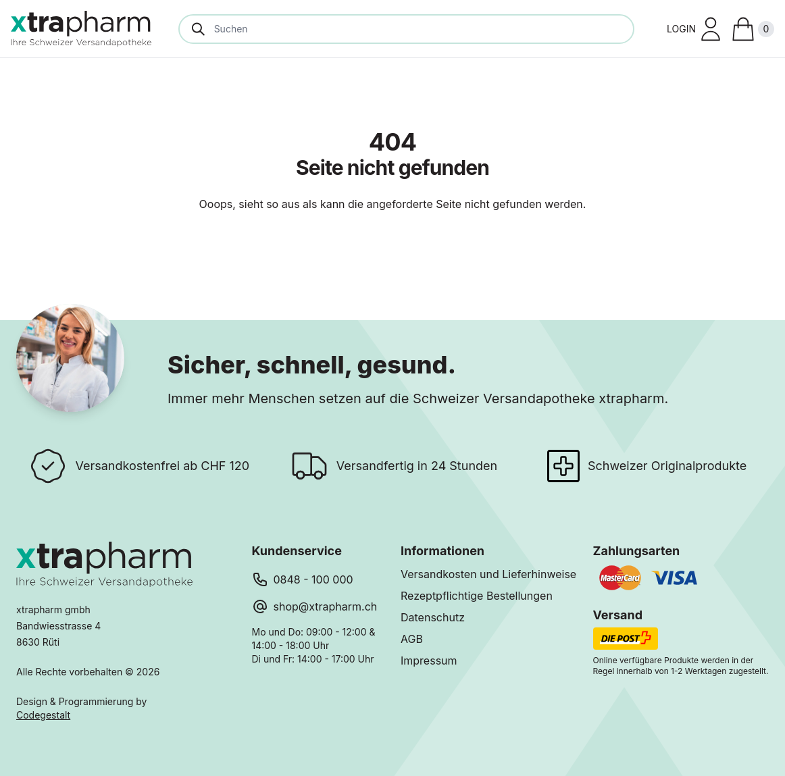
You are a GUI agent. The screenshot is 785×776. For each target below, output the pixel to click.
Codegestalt (43, 715)
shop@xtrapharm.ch (326, 606)
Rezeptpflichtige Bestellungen (477, 595)
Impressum (429, 660)
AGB (412, 639)
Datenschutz (433, 617)
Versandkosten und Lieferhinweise (488, 574)
